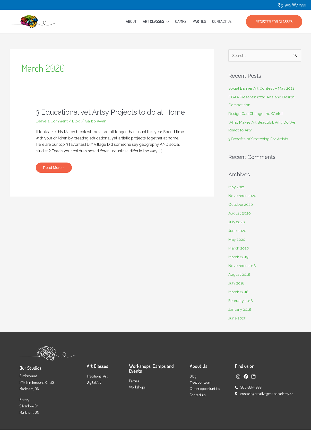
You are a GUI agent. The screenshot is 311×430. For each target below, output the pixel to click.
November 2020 (243, 196)
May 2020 (237, 239)
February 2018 (241, 301)
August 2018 (239, 274)
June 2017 (237, 318)
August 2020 (239, 213)
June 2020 (237, 231)
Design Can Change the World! (255, 114)
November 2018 (242, 266)
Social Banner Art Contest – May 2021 (262, 88)
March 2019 (238, 257)
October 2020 (241, 204)
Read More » (54, 175)
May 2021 (237, 187)
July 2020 (237, 222)
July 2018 (236, 283)
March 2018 (238, 292)
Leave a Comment (52, 130)
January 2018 (240, 309)
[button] (274, 22)
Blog (78, 130)
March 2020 (239, 248)
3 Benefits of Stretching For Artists (259, 139)
